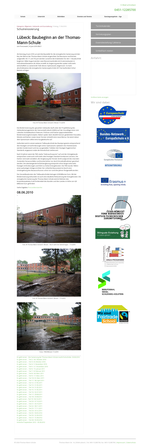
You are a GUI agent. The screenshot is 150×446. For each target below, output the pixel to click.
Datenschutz (131, 442)
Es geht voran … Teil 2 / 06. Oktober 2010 (31, 359)
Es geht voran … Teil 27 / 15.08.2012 (29, 418)
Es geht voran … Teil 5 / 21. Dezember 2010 (32, 366)
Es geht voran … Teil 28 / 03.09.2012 (29, 420)
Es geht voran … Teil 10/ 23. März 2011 (30, 378)
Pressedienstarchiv (35, 187)
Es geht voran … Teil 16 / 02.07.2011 (29, 392)
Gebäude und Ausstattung (42, 26)
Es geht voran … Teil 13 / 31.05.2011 (29, 385)
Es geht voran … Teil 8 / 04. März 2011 (30, 373)
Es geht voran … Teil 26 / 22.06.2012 (29, 415)
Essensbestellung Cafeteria (108, 42)
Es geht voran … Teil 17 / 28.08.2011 (29, 394)
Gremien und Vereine (84, 16)
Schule (23, 16)
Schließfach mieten (104, 50)
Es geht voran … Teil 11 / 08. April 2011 (30, 380)
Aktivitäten (61, 16)
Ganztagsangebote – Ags (113, 16)
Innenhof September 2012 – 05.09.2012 (31, 422)
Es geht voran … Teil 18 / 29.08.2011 (29, 397)
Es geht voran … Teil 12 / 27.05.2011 (29, 383)
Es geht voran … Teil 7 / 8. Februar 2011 (31, 371)
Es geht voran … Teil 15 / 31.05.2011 (29, 390)
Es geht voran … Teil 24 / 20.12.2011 (29, 411)
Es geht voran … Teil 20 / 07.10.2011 (29, 401)
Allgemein (28, 26)
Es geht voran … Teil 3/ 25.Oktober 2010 (31, 362)
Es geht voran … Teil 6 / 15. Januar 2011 (31, 369)
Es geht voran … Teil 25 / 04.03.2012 (29, 413)
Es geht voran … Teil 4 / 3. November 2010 (32, 364)
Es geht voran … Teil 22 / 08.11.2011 (29, 406)
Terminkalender (103, 26)
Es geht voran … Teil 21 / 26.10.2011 (29, 404)
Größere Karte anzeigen (99, 97)
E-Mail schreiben (128, 5)
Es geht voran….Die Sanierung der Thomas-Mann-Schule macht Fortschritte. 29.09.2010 (48, 357)
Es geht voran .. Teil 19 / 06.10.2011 (29, 399)
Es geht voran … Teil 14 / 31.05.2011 (29, 387)
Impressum (121, 442)
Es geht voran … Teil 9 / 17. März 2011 (30, 376)
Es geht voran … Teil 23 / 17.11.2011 (29, 408)
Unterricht (41, 16)
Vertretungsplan (103, 34)
